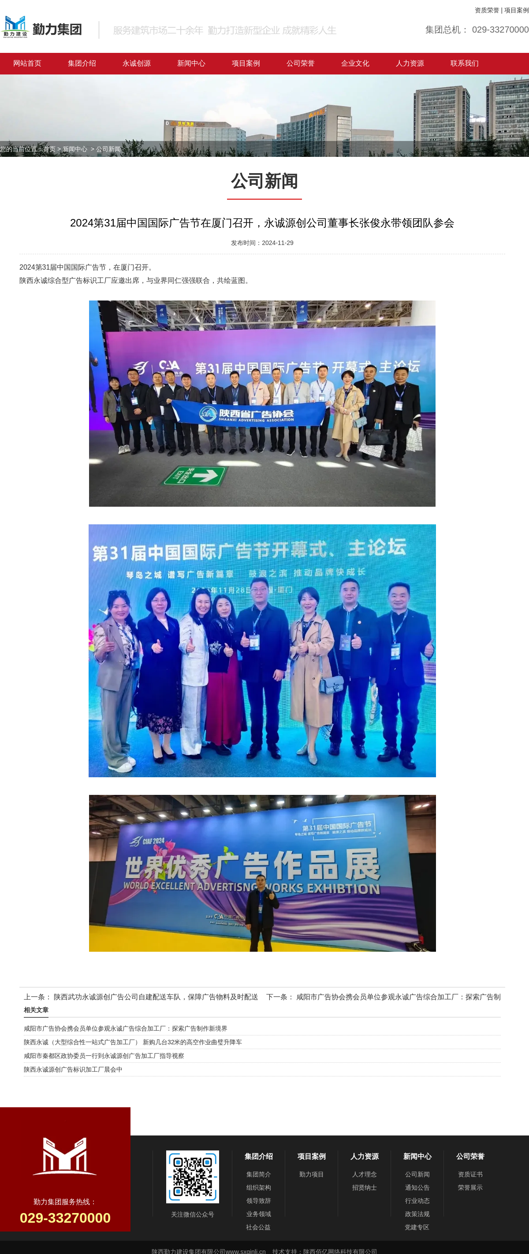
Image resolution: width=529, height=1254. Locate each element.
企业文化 (355, 63)
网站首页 (27, 63)
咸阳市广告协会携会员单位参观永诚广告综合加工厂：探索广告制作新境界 (125, 1028)
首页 (49, 148)
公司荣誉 (301, 63)
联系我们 (465, 63)
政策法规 (417, 1213)
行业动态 (417, 1200)
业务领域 (258, 1213)
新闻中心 (191, 63)
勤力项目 (311, 1174)
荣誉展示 (470, 1187)
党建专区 (417, 1227)
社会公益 (258, 1227)
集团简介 (258, 1174)
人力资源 (410, 63)
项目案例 (516, 10)
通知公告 (417, 1187)
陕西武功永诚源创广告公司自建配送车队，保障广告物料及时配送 (155, 997)
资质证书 (470, 1174)
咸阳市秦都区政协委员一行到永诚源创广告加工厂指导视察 (104, 1055)
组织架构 (258, 1187)
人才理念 (364, 1174)
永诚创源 (137, 63)
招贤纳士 (364, 1187)
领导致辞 (258, 1200)
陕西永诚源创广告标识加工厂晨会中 (73, 1069)
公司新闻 (417, 1174)
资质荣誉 (487, 10)
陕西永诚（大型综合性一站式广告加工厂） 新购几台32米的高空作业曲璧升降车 (133, 1042)
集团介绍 (82, 63)
